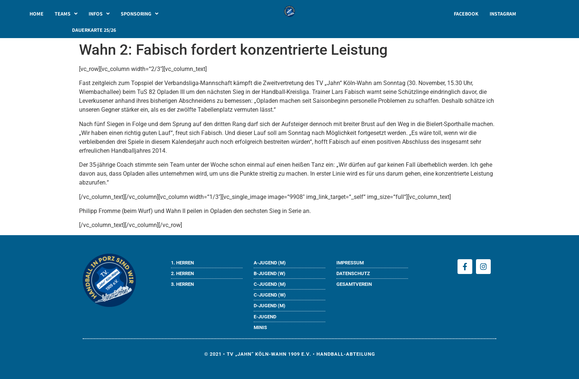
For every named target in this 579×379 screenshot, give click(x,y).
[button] (66, 14)
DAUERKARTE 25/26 (94, 30)
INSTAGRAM (503, 13)
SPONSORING (139, 13)
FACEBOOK (466, 13)
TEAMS (66, 13)
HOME (37, 13)
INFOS (99, 13)
